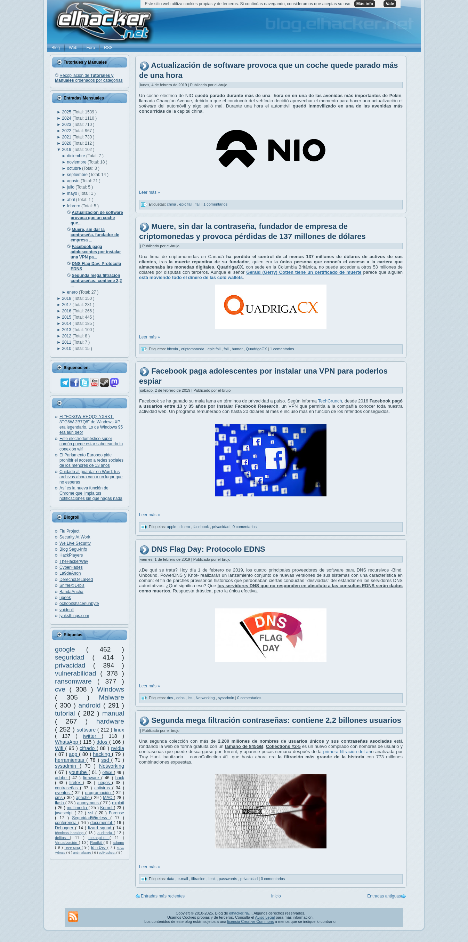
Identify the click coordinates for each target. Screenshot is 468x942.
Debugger (65, 827)
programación (99, 792)
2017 (67, 304)
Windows (110, 689)
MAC (108, 797)
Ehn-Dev (99, 847)
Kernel (107, 807)
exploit (118, 802)
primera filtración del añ (347, 751)
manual (113, 713)
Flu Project (69, 531)
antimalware (82, 852)
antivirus (103, 787)
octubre (74, 168)
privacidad (74, 665)
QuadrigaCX (257, 348)
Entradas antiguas (384, 896)
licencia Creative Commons (250, 921)
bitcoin (173, 348)
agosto (74, 180)
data (171, 879)
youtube (78, 772)
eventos (63, 792)
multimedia (77, 807)
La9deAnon (70, 573)
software (87, 730)
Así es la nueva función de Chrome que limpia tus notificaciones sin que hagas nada (90, 493)
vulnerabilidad (77, 673)
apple (172, 527)
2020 (67, 143)
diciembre (76, 155)
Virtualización (67, 842)
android (90, 705)
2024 (67, 118)
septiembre (78, 174)
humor (238, 348)
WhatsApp (67, 742)
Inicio (276, 896)
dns (170, 698)
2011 (67, 342)
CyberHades (71, 567)
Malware (111, 697)
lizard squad (100, 827)
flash (60, 802)
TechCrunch (330, 401)
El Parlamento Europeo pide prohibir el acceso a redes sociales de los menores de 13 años (91, 460)
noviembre (77, 162)
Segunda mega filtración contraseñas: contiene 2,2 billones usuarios (276, 720)
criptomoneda (193, 348)
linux (119, 730)
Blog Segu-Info (73, 549)
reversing (72, 847)
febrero (74, 205)
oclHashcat (107, 852)
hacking (102, 754)
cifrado (88, 748)
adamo (118, 842)
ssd (106, 760)
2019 (67, 149)
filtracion (199, 879)
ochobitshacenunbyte (79, 603)
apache (83, 797)
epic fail (186, 204)
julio (71, 187)
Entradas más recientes (163, 896)
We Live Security (75, 543)
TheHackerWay (73, 561)
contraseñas (67, 787)
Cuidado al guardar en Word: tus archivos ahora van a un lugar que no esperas (90, 477)
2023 (67, 124)
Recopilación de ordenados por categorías (89, 78)
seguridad (73, 657)
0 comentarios (245, 527)
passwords (228, 879)
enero (73, 292)
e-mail (183, 879)
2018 (67, 298)
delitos (62, 838)
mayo (73, 193)
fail (198, 204)
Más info (364, 3)
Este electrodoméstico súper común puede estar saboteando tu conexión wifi (91, 444)
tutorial (66, 713)
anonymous (88, 802)
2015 (67, 317)
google (70, 649)
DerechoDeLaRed (76, 579)
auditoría (105, 833)
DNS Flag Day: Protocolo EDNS (208, 549)
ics (191, 698)
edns (181, 698)
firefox (76, 782)
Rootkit (96, 842)
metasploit (99, 838)
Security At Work (74, 537)
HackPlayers (71, 555)
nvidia (117, 748)
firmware (92, 777)
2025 (67, 112)
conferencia (66, 822)
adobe (62, 777)
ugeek (65, 597)
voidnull (66, 609)
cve (62, 689)
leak (213, 879)
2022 (67, 130)
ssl (92, 813)
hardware (110, 721)
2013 (67, 329)
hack (119, 777)
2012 (67, 336)
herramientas (70, 760)
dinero (185, 527)
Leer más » (149, 192)
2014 (67, 323)
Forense (116, 813)
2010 (67, 348)
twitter (92, 736)
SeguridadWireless (91, 817)
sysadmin (67, 766)
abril (71, 199)
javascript (65, 813)
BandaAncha (71, 591)
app (74, 754)
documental (102, 822)
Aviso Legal (265, 917)
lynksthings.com (74, 615)
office (108, 772)
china (172, 204)
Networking (111, 766)
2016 (67, 311)
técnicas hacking (70, 833)
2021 (67, 137)
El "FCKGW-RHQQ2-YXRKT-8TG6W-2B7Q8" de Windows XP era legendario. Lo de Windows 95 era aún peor (91, 424)
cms (59, 797)
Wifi (60, 748)
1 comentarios (215, 204)
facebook (201, 527)
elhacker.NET (240, 913)
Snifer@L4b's (71, 585)
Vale (390, 3)
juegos (104, 782)
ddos (103, 742)
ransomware (76, 681)
